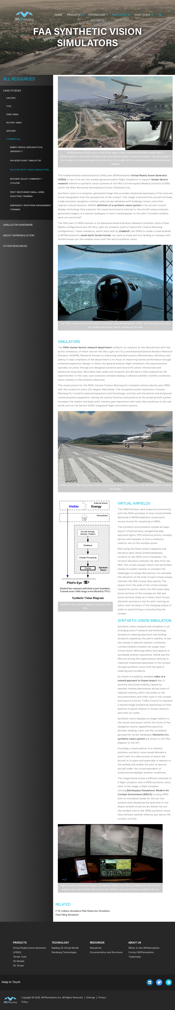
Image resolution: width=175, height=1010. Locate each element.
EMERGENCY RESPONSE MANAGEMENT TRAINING (30, 208)
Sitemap (90, 998)
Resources (121, 15)
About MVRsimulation (18, 235)
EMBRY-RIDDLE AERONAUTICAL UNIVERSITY (26, 149)
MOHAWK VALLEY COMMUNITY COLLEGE (26, 181)
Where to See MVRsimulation (143, 948)
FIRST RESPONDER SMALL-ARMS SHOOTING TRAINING (27, 194)
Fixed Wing (12, 115)
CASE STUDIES (12, 91)
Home (58, 15)
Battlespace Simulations (141, 790)
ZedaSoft (124, 231)
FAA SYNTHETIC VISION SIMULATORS (29, 170)
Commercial (13, 139)
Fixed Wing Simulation (67, 915)
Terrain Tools (19, 957)
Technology (98, 15)
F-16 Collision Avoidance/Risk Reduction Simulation (82, 911)
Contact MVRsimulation (141, 952)
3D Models (18, 961)
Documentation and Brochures (106, 952)
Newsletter (96, 948)
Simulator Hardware (18, 225)
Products (75, 15)
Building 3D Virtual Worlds (65, 948)
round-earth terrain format (95, 235)
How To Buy (143, 15)
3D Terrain (18, 966)
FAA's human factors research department (87, 347)
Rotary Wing (14, 123)
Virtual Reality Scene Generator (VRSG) (29, 950)
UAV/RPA (11, 98)
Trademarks (134, 957)
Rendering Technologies (64, 952)
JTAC (9, 106)
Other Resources (15, 246)
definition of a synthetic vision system (119, 205)
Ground (11, 131)
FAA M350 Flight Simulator (25, 161)
